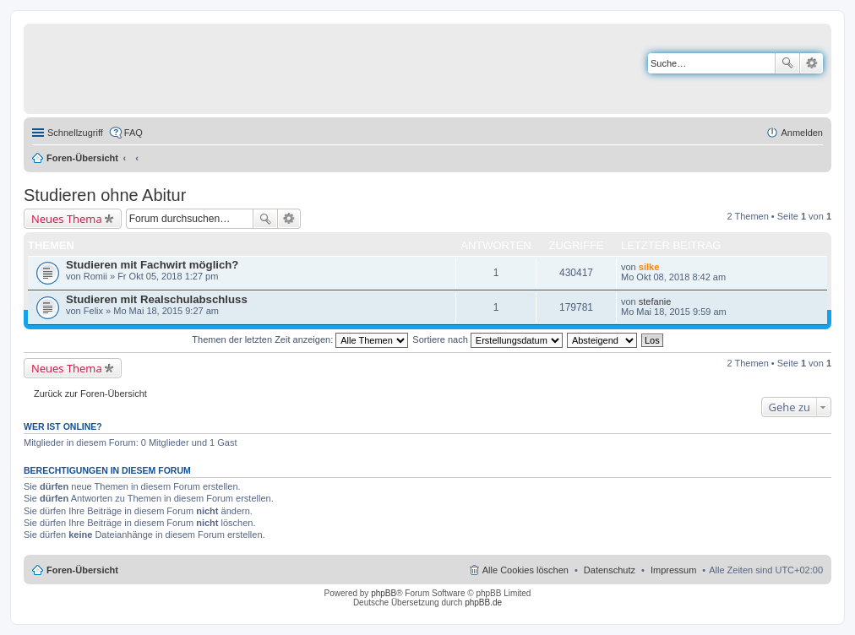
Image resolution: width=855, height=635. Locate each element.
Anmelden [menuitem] (802, 133)
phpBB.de (483, 602)
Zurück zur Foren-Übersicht (90, 393)
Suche (787, 63)
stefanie (655, 301)
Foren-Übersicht (82, 158)
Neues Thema (66, 218)
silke (649, 267)
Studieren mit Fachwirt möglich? (152, 264)
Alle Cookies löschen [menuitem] (525, 570)
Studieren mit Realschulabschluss (157, 299)
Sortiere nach (487, 339)
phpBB (383, 593)
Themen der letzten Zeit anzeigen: (300, 339)
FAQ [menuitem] (133, 133)
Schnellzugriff (75, 133)
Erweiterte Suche (811, 63)
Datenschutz (609, 570)
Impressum (673, 570)
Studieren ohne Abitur (105, 195)
